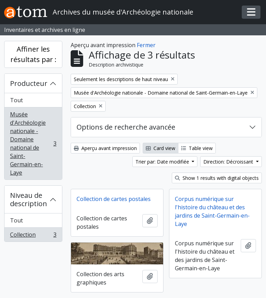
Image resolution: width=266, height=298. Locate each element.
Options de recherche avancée (126, 127)
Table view (197, 148)
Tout (16, 100)
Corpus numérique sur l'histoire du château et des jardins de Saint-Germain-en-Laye (212, 211)
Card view (160, 148)
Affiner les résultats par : (33, 54)
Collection (33, 236)
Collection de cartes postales (114, 199)
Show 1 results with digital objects (217, 178)
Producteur (28, 83)
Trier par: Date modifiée (162, 161)
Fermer (146, 45)
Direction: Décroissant (229, 161)
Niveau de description (28, 199)
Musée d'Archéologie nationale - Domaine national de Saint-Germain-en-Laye (33, 143)
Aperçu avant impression (105, 148)
